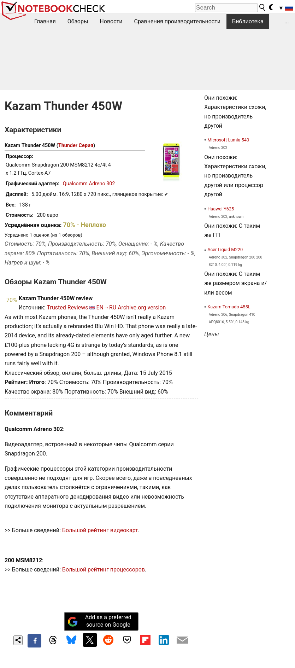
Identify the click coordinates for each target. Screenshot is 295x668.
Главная (45, 21)
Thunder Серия (75, 146)
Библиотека (248, 21)
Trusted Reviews (67, 307)
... (286, 21)
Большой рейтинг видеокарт (100, 530)
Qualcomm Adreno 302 (89, 184)
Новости (111, 21)
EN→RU (106, 307)
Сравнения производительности (177, 21)
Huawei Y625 (220, 208)
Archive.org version (142, 307)
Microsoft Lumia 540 (228, 140)
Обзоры (77, 21)
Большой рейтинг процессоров (103, 569)
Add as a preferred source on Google (99, 621)
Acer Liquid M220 (225, 249)
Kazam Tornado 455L (228, 306)
